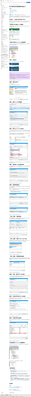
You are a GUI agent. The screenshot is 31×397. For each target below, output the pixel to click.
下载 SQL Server (28, 2)
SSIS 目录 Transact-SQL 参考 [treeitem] (4, 35)
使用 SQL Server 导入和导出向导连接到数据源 (17, 376)
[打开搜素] (28, 0)
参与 (8, 396)
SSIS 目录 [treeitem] (2, 33)
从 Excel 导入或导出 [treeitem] (3, 60)
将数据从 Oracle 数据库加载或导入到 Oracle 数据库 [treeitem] (4, 65)
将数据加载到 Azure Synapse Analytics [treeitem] (4, 63)
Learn (9, 4)
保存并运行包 (18, 294)
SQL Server (14, 14)
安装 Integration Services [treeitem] (3, 13)
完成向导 (18, 316)
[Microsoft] (1, 0)
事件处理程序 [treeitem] (2, 26)
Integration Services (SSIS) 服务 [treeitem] (4, 36)
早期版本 (4, 396)
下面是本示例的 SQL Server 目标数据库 (13, 11)
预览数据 (18, 272)
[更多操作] (29, 4)
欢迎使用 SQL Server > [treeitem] (3, 9)
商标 (18, 396)
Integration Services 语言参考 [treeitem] (4, 45)
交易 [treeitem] (1, 28)
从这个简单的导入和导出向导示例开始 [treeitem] (4, 55)
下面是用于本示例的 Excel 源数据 (13, 10)
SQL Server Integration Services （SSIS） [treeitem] (4, 8)
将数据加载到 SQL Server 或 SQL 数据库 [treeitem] (4, 62)
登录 (29, 0)
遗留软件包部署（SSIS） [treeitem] (3, 30)
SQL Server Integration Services (16, 4)
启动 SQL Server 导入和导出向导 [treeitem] (4, 56)
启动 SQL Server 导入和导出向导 (17, 80)
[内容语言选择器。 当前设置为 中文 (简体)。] (2, 395)
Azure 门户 (25, 2)
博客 (6, 396)
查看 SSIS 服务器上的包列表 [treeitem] (4, 34)
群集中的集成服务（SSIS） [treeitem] (3, 39)
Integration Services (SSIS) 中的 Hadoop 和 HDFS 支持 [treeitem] (4, 48)
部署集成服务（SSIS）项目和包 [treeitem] (4, 29)
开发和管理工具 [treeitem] (2, 16)
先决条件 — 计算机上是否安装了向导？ (13, 9)
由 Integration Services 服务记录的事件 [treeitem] (4, 38)
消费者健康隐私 (12, 396)
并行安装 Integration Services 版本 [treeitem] (4, 14)
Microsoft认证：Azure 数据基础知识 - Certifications (14, 389)
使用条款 (16, 396)
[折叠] (7, 4)
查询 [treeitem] (1, 27)
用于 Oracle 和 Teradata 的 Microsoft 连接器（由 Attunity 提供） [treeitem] (4, 52)
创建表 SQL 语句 (19, 254)
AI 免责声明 (1, 396)
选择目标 (14, 162)
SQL (11, 4)
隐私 (9, 396)
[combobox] (4, 5)
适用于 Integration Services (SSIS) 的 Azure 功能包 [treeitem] (4, 47)
